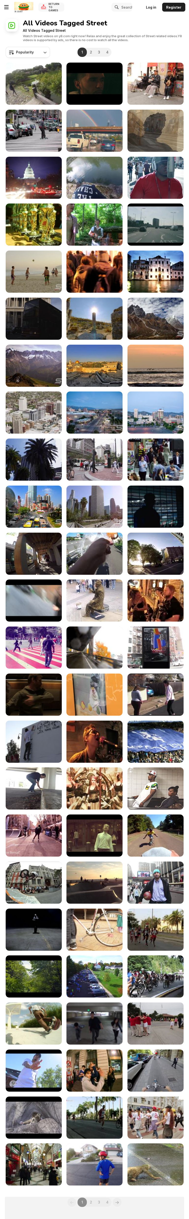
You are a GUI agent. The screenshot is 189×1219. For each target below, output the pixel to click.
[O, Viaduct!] (94, 647)
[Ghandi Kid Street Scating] (34, 1023)
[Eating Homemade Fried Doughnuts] (94, 554)
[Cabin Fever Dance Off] (155, 695)
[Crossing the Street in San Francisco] (94, 460)
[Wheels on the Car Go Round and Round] (94, 1164)
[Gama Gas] (155, 1118)
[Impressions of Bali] (155, 366)
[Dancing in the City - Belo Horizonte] (34, 647)
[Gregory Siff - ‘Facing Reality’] (34, 742)
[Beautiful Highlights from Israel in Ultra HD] (94, 319)
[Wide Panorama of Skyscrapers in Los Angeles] (94, 507)
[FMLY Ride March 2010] (94, 742)
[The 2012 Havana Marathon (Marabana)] (94, 1118)
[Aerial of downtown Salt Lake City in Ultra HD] (34, 412)
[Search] (115, 7)
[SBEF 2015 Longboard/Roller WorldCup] (34, 976)
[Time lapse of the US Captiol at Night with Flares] (34, 178)
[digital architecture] (155, 647)
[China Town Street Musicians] (155, 84)
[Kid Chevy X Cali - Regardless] (155, 178)
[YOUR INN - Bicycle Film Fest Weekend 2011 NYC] (34, 883)
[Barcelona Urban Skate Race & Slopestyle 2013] (34, 835)
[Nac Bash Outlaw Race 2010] (155, 835)
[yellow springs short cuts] (94, 224)
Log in (151, 7)
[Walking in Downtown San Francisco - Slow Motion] (155, 460)
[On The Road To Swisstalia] (34, 1118)
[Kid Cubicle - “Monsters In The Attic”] (94, 84)
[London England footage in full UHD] (34, 319)
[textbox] (27, 52)
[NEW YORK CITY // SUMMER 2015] (155, 788)
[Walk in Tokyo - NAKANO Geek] (34, 1164)
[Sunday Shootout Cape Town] (94, 930)
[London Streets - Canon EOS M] (155, 224)
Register (173, 7)
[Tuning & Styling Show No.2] (34, 224)
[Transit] (34, 695)
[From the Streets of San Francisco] (34, 460)
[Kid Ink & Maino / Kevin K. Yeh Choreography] (94, 1023)
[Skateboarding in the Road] (34, 131)
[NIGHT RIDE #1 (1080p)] (94, 1071)
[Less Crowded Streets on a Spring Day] (34, 554)
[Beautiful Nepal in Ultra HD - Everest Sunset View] (155, 319)
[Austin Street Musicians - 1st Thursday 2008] (155, 600)
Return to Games (53, 7)
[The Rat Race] (94, 835)
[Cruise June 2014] (155, 1071)
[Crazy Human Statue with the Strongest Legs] (94, 600)
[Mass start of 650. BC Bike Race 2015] (155, 976)
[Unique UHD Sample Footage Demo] (155, 272)
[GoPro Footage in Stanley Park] (155, 554)
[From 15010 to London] (155, 742)
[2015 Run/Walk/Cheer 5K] (94, 976)
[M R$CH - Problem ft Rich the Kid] (34, 1071)
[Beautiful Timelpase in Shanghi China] (34, 507)
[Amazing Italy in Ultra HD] (155, 131)
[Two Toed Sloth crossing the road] (155, 1164)
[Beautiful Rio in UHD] (34, 272)
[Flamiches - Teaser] (94, 788)
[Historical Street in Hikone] (34, 84)
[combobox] (28, 52)
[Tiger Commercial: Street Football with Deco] (155, 507)
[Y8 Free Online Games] (23, 7)
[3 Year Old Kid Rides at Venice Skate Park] (94, 883)
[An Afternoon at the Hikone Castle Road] (94, 178)
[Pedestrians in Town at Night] (94, 272)
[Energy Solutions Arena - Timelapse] (94, 412)
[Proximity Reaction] (34, 600)
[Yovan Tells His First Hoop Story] (155, 883)
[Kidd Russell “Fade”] (34, 930)
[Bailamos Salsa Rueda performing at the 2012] (155, 1023)
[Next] (117, 1202)
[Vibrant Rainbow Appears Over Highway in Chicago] (94, 131)
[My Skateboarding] (34, 788)
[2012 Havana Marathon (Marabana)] (155, 930)
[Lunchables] (94, 695)
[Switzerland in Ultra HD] (34, 366)
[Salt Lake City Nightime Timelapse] (155, 412)
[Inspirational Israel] (94, 366)
